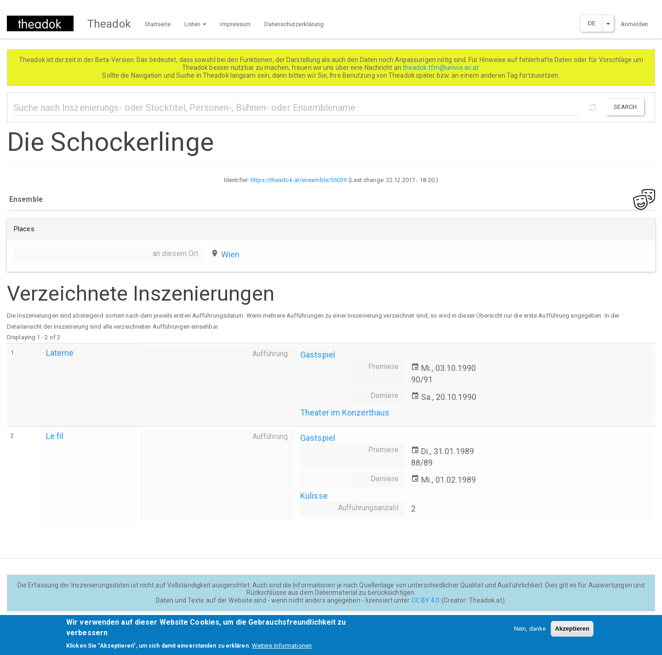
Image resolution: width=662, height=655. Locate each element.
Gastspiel (317, 354)
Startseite (158, 24)
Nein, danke (530, 632)
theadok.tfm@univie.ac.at (441, 67)
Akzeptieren (572, 632)
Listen (195, 24)
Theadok (109, 23)
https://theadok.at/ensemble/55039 (299, 180)
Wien (230, 254)
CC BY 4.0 (425, 600)
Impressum (235, 24)
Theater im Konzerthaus (344, 412)
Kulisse (314, 496)
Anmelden (634, 24)
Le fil (55, 436)
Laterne (60, 353)
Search (625, 106)
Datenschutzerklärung (294, 24)
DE (591, 23)
